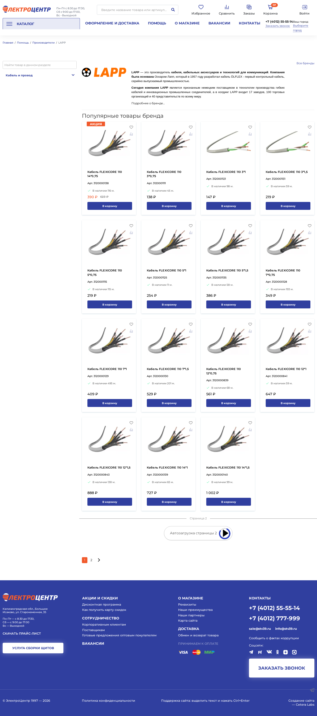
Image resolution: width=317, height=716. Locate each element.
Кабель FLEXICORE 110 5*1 (166, 270)
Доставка (188, 629)
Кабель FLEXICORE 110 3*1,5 (287, 172)
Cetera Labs (305, 705)
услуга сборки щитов (33, 648)
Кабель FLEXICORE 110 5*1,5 (227, 270)
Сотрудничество (100, 618)
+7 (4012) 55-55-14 (279, 22)
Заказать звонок (277, 25)
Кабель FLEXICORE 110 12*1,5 (109, 467)
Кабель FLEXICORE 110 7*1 (107, 369)
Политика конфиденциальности (108, 701)
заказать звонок (281, 668)
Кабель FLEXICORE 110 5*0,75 (104, 273)
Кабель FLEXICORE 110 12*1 (286, 369)
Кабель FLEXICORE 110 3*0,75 (164, 174)
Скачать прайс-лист (22, 633)
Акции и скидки (100, 598)
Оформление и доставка (112, 23)
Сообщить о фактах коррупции (274, 638)
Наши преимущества (195, 610)
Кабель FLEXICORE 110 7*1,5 (168, 369)
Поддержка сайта (175, 701)
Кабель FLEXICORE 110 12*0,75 (223, 371)
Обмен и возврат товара (198, 635)
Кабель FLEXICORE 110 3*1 (226, 172)
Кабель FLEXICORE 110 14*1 (167, 467)
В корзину (109, 206)
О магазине (187, 23)
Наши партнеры (191, 615)
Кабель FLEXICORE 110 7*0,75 (283, 273)
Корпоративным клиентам (104, 624)
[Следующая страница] (98, 560)
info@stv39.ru (286, 629)
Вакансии (219, 23)
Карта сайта (187, 621)
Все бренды (305, 63)
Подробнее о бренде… (148, 103)
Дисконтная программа (101, 604)
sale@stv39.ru (260, 629)
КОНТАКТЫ (260, 598)
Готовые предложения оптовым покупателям (119, 635)
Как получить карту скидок (104, 610)
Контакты (249, 23)
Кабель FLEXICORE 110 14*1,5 (228, 467)
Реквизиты (187, 604)
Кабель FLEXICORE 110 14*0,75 (104, 174)
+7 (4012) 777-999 (274, 618)
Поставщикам (93, 630)
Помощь (157, 23)
